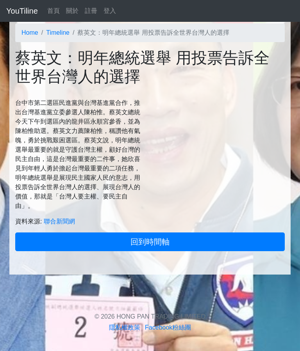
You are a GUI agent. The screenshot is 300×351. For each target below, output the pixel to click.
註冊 (91, 10)
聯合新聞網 (59, 221)
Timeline (58, 32)
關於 (72, 10)
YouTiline (22, 11)
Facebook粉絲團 (168, 327)
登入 (110, 10)
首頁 (53, 10)
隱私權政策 (124, 327)
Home (29, 32)
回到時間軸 (150, 242)
